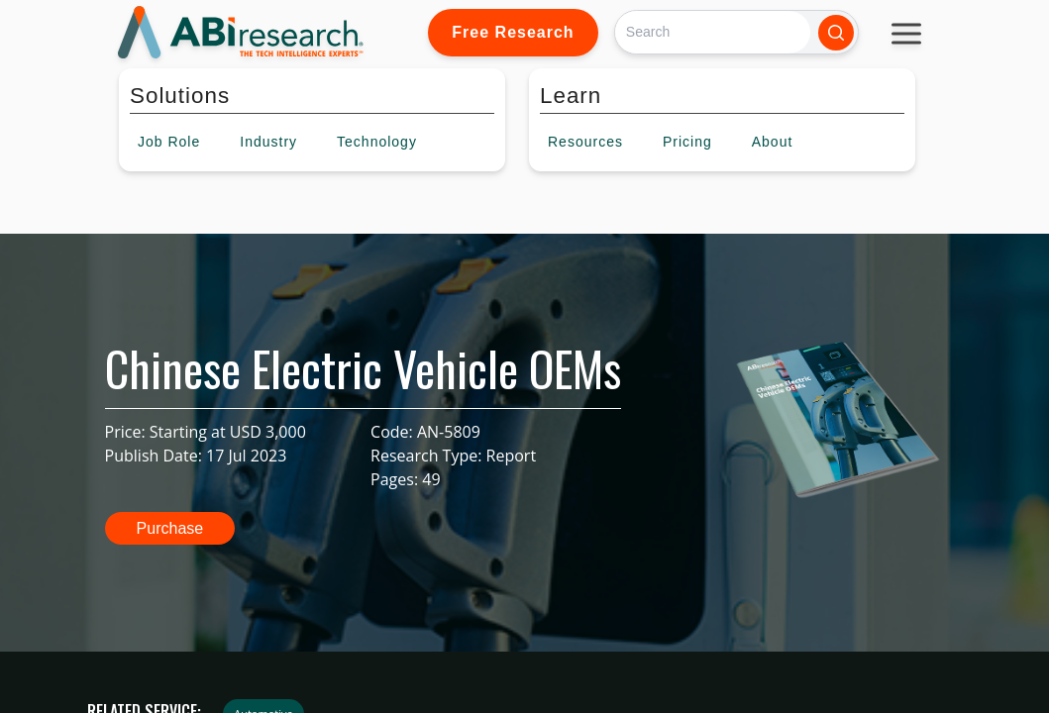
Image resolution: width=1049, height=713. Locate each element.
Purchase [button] (170, 528)
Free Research (513, 32)
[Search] (712, 32)
